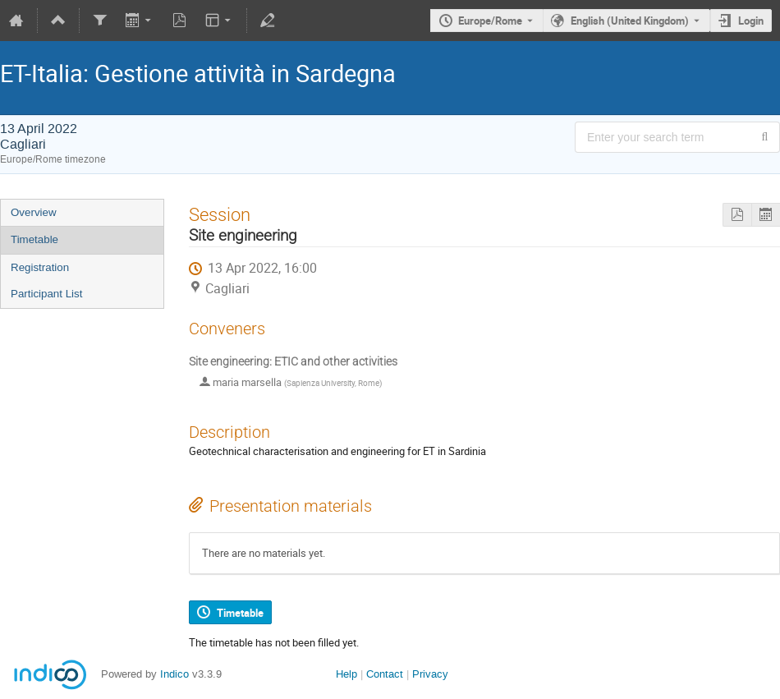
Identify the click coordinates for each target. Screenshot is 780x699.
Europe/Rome (490, 20)
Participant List (46, 293)
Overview (34, 212)
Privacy (430, 674)
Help (346, 674)
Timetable (34, 239)
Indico (174, 674)
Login (751, 20)
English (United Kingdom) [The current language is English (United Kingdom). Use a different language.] (630, 20)
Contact (384, 674)
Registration (40, 267)
